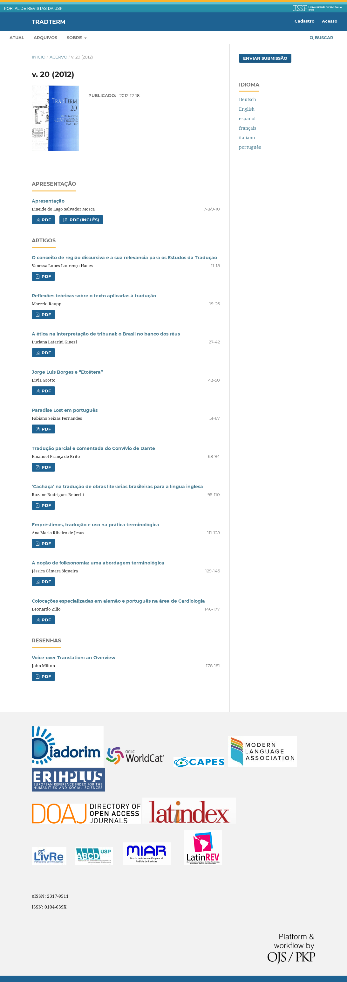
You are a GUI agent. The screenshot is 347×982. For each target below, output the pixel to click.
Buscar (321, 37)
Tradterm (48, 21)
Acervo (58, 56)
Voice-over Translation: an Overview (73, 657)
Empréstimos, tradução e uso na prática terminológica (95, 525)
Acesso (329, 21)
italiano (247, 138)
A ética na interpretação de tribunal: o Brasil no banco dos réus (106, 334)
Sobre (75, 37)
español (247, 118)
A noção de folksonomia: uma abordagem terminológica (98, 563)
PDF (45, 219)
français (247, 128)
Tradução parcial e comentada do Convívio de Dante (93, 448)
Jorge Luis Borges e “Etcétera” (67, 372)
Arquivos (45, 37)
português (250, 147)
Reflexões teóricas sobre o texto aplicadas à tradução (94, 296)
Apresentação (48, 201)
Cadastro (305, 21)
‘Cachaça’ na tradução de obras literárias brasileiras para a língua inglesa (117, 486)
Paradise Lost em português (65, 410)
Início (38, 56)
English (247, 109)
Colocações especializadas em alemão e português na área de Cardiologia (118, 601)
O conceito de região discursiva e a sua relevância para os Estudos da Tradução (124, 257)
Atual (17, 37)
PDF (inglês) (83, 219)
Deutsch (247, 99)
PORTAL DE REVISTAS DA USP (33, 8)
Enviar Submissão (265, 58)
